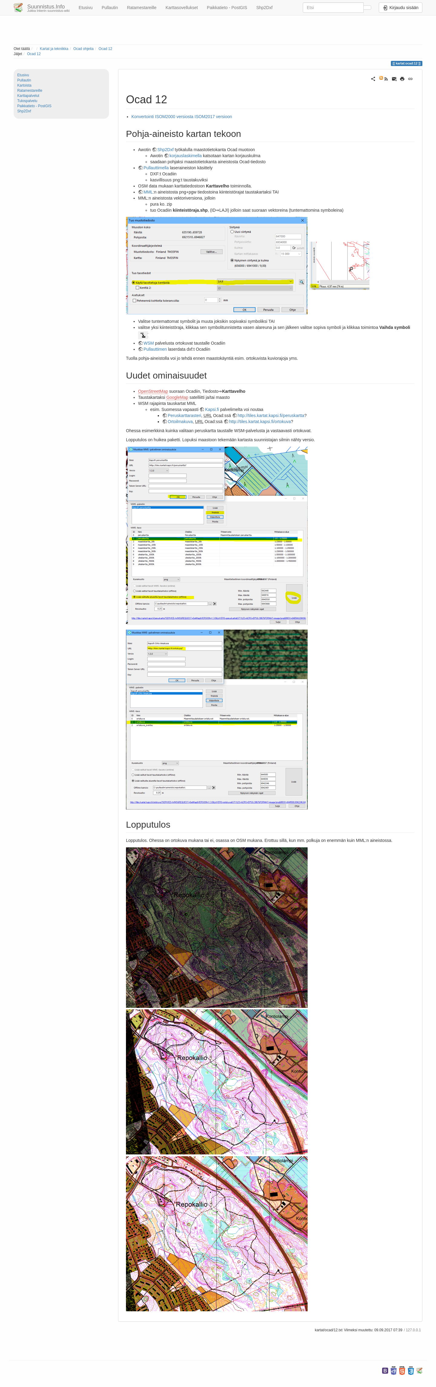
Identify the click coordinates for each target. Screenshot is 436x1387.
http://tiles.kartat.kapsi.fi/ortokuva (260, 421)
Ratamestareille (141, 7)
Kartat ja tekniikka (54, 49)
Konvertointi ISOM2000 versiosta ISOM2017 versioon (181, 116)
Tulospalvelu (27, 101)
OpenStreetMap (153, 391)
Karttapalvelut (28, 96)
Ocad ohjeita (83, 49)
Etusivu (86, 7)
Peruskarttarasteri (184, 415)
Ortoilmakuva (180, 421)
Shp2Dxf (264, 7)
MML (148, 192)
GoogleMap (177, 397)
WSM (149, 343)
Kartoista (24, 85)
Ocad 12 (105, 49)
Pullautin (110, 7)
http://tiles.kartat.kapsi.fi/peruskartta (271, 415)
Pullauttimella (156, 167)
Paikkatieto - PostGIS (227, 7)
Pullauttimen (155, 349)
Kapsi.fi (212, 409)
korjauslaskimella (186, 155)
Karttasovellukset (182, 7)
